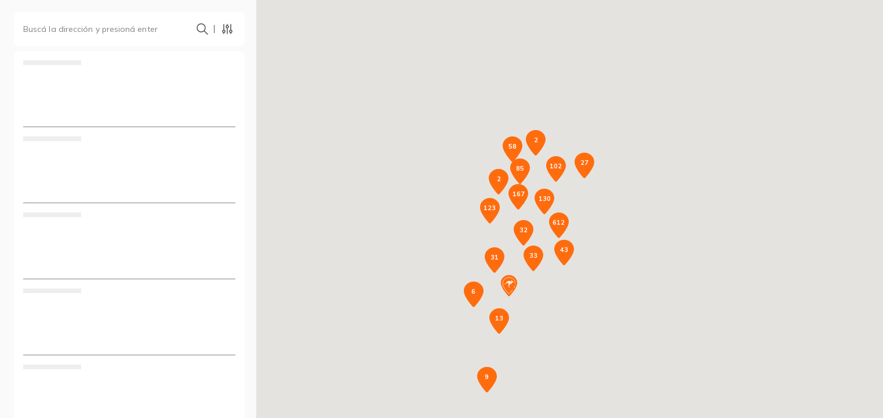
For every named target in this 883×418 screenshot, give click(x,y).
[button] (509, 285)
